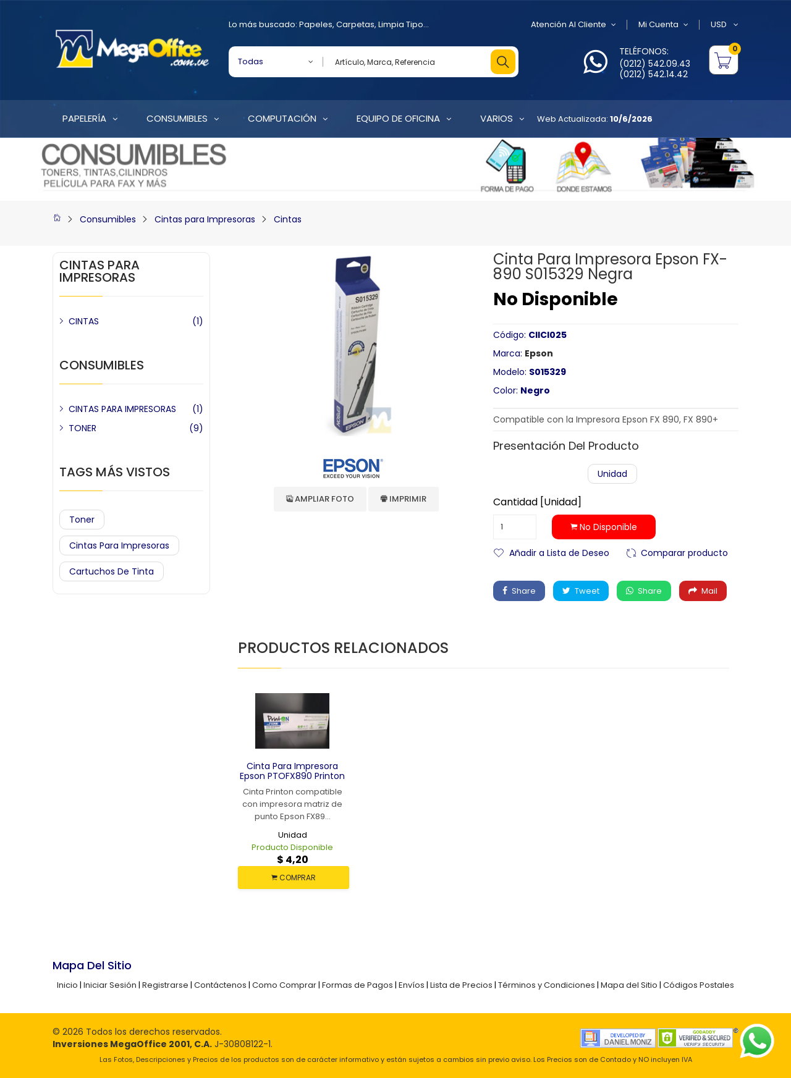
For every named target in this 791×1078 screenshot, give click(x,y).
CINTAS (84, 321)
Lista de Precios (461, 985)
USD (724, 25)
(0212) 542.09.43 (654, 63)
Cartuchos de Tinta (111, 571)
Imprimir (403, 499)
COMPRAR (293, 877)
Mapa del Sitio (629, 985)
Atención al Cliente (573, 25)
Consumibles (108, 219)
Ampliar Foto (320, 499)
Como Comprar (284, 985)
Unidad (612, 474)
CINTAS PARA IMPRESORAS (122, 409)
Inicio (67, 985)
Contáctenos (220, 985)
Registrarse (165, 985)
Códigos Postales (698, 985)
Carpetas (355, 24)
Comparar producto (684, 552)
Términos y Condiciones (546, 985)
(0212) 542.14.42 (653, 74)
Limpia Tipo (400, 24)
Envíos (412, 985)
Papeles (315, 24)
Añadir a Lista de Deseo (559, 552)
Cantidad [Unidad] (537, 502)
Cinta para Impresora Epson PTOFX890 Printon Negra (292, 776)
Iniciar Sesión (110, 985)
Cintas (288, 219)
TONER (82, 428)
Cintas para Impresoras (204, 219)
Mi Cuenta (663, 25)
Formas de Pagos (357, 985)
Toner (82, 519)
